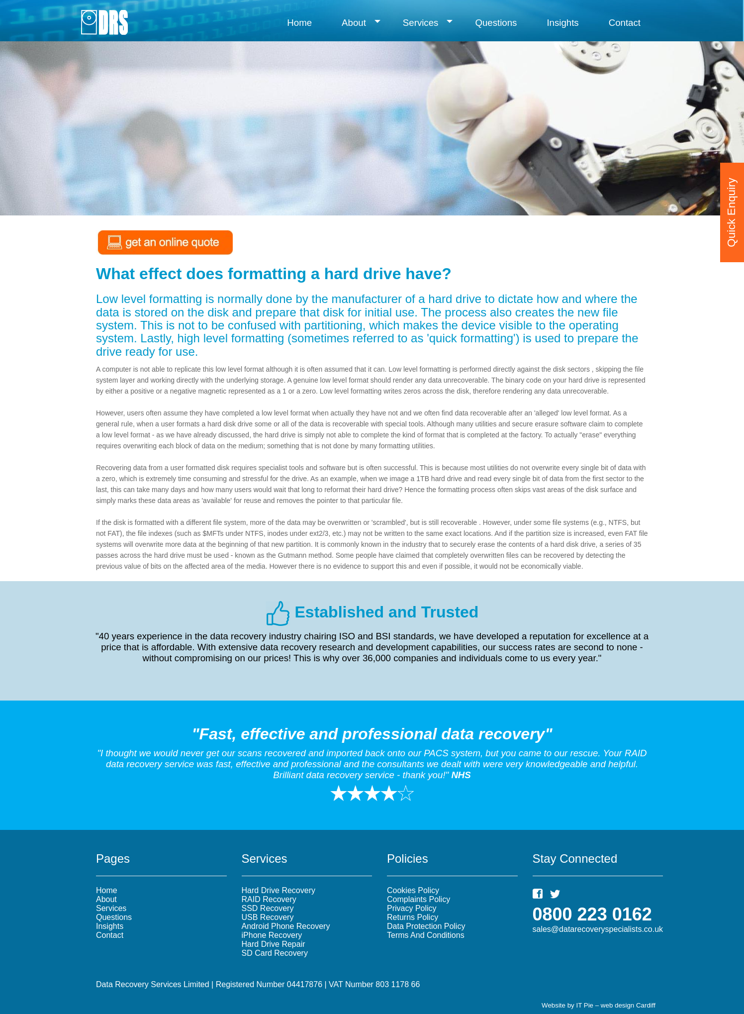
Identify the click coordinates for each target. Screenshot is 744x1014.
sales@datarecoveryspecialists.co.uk (598, 929)
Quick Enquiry (731, 204)
